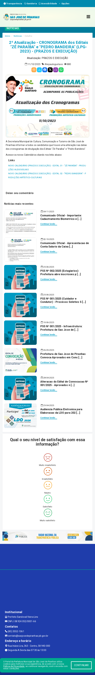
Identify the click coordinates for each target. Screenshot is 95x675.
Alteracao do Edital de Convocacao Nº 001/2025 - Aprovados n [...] (64, 383)
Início (7, 36)
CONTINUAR (81, 665)
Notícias (18, 36)
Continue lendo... (48, 224)
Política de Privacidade (13, 666)
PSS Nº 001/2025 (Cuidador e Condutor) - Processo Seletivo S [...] (63, 300)
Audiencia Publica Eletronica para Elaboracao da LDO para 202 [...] (61, 411)
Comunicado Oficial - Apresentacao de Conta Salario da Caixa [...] (64, 245)
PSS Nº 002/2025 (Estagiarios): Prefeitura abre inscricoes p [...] (60, 272)
